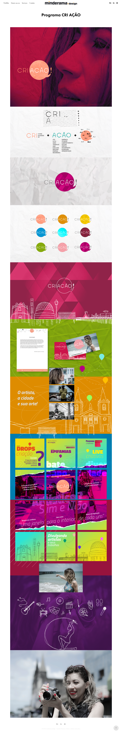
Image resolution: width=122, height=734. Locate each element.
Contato (32, 3)
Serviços (24, 3)
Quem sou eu (15, 3)
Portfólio (6, 3)
